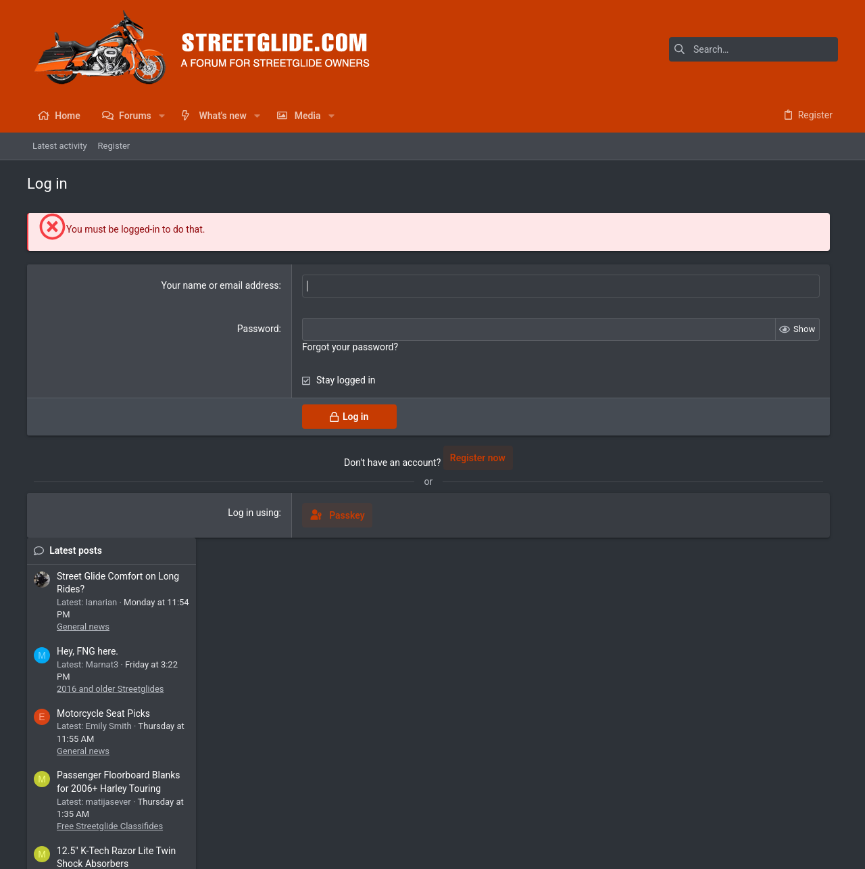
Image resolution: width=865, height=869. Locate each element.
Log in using (195, 512)
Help (758, 819)
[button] (162, 115)
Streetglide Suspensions (746, 577)
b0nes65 (813, 693)
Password (201, 328)
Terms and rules (647, 819)
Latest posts (717, 225)
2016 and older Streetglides (752, 365)
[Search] (753, 49)
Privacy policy (714, 819)
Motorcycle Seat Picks (745, 388)
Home (787, 819)
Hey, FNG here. (729, 327)
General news (725, 303)
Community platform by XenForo (145, 852)
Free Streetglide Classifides (752, 502)
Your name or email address (162, 285)
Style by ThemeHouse (312, 852)
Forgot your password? (293, 347)
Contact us (587, 819)
